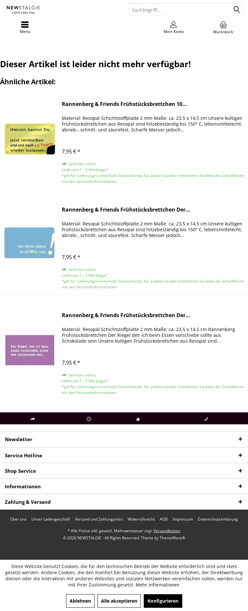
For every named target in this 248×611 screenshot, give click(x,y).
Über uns (18, 519)
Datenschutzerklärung (218, 519)
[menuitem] (223, 27)
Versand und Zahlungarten (99, 519)
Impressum (183, 519)
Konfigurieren (163, 601)
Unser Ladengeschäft (50, 519)
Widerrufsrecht (141, 519)
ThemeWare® (172, 538)
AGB (164, 519)
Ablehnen (80, 601)
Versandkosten (166, 530)
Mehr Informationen (158, 585)
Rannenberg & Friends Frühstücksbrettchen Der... (126, 209)
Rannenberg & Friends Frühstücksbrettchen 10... (124, 104)
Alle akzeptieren (119, 601)
